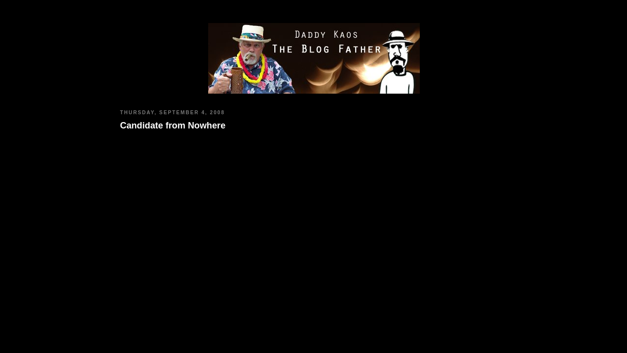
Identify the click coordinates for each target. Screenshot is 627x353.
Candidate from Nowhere (172, 125)
